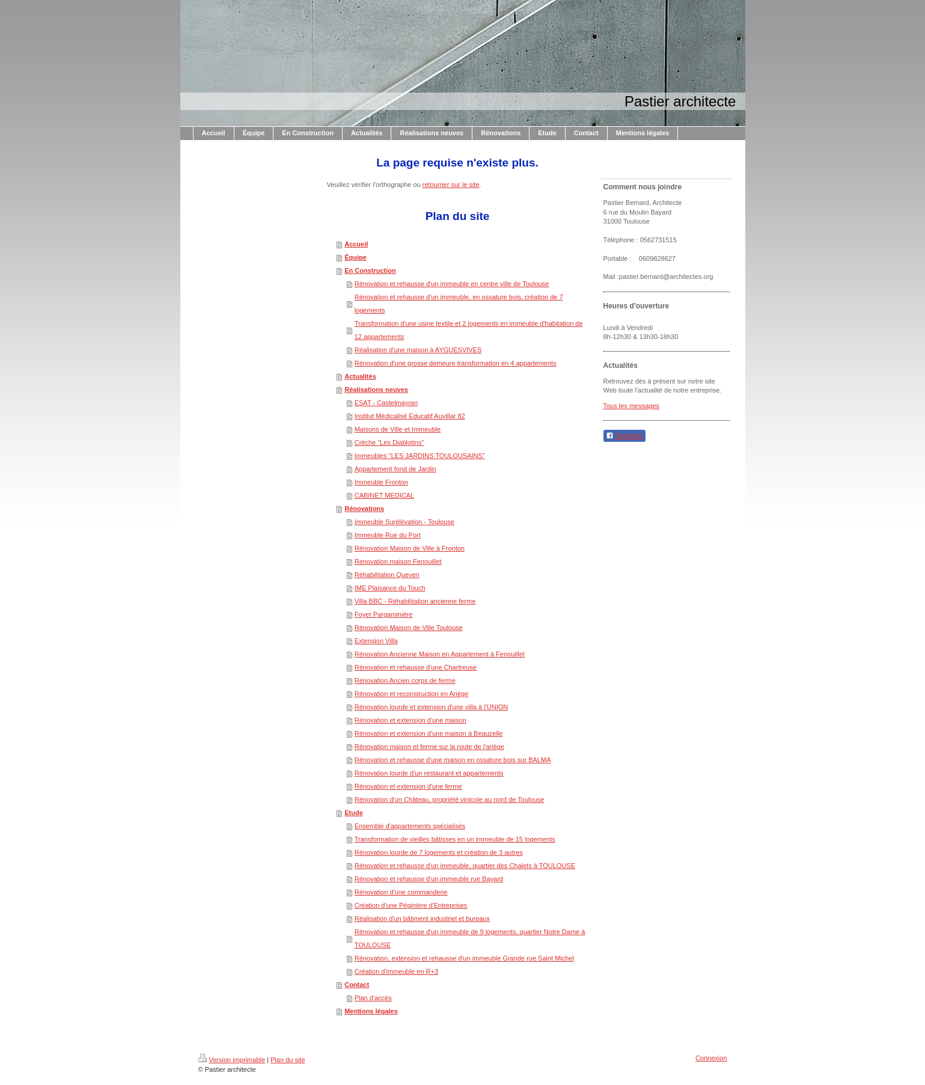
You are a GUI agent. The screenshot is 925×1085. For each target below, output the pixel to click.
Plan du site (287, 1059)
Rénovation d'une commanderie (401, 892)
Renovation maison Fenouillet (398, 561)
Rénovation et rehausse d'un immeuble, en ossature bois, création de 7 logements (459, 303)
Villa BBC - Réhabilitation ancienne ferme (415, 601)
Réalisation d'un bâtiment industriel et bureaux (422, 918)
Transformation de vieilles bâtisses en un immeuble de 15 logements (455, 839)
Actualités (360, 376)
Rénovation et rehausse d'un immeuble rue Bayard (429, 878)
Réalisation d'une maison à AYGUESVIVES (418, 349)
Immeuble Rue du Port (388, 535)
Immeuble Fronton (381, 482)
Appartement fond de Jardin (395, 468)
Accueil (356, 244)
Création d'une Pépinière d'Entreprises (411, 905)
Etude (353, 812)
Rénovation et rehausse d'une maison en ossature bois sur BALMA (453, 759)
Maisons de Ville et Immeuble (398, 429)
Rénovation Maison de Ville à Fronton (410, 548)
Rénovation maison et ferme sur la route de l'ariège (429, 746)
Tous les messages (631, 405)
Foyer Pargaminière (384, 614)
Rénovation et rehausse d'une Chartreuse (416, 667)
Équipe (355, 257)
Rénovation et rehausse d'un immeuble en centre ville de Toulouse (452, 283)
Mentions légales (371, 1011)
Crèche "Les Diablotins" (389, 442)
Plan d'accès (373, 997)
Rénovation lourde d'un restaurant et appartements (429, 773)
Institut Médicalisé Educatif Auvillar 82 (410, 416)
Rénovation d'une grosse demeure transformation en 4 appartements (456, 363)
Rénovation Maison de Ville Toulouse (409, 627)
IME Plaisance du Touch (390, 587)
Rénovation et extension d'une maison (410, 720)
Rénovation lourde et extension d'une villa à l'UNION (431, 707)
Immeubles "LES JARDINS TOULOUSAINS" (420, 455)
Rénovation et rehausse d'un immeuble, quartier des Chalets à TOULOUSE (465, 865)
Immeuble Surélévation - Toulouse (404, 521)
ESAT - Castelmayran (386, 402)
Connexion (711, 1058)
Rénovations (364, 508)
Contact (356, 984)
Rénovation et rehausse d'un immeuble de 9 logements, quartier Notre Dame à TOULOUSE (470, 938)
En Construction (370, 270)
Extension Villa (376, 640)
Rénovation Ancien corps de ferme (405, 680)
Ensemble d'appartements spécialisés (410, 826)
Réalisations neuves (376, 389)
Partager (624, 436)
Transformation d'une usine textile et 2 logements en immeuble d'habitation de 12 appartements (469, 330)
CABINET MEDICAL (384, 495)
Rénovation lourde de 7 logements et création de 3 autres (439, 852)
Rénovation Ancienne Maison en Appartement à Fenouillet (440, 654)
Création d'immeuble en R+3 (396, 971)
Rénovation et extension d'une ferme (408, 786)
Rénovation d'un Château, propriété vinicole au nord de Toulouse (450, 799)
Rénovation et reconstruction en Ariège (412, 693)
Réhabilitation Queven (387, 574)
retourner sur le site (451, 184)
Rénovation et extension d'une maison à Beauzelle (429, 733)
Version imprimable (232, 1059)
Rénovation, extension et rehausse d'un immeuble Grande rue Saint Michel (464, 958)
